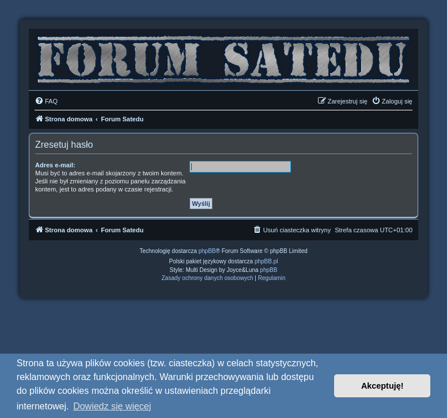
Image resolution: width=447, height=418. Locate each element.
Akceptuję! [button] (382, 385)
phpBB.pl (266, 261)
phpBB (207, 251)
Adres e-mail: (55, 165)
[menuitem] (46, 101)
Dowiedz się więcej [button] (112, 406)
